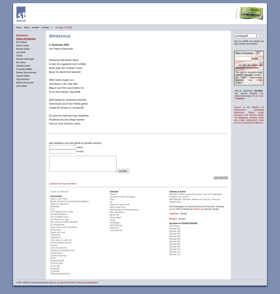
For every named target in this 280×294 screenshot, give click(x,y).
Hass (112, 202)
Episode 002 (174, 231)
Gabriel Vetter (23, 76)
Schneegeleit (115, 220)
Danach (113, 197)
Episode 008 (174, 247)
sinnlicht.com (198, 212)
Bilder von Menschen (59, 207)
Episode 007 (174, 244)
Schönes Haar (56, 266)
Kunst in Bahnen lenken (60, 246)
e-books (45, 27)
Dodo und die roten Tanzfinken (63, 230)
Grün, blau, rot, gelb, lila (60, 243)
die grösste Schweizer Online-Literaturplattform (77, 285)
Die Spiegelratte (57, 228)
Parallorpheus (56, 256)
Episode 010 (174, 252)
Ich (111, 205)
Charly (19, 55)
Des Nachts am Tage (59, 222)
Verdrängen (115, 226)
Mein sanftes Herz (118, 210)
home (19, 27)
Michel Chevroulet (25, 82)
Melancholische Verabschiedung (124, 213)
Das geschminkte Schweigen (122, 200)
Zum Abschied (116, 233)
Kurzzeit (54, 248)
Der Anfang (174, 229)
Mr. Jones (21, 62)
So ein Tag (55, 269)
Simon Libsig (22, 45)
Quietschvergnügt (58, 258)
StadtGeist (174, 217)
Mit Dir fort (114, 218)
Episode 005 (174, 239)
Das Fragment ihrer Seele (61, 215)
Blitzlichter (55, 209)
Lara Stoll (20, 52)
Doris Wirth (21, 86)
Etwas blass (55, 233)
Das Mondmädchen (59, 217)
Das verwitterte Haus (59, 220)
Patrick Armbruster (26, 39)
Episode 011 (174, 255)
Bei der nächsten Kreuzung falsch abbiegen (69, 204)
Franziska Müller (24, 69)
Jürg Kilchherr (23, 79)
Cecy (52, 212)
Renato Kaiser (23, 49)
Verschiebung (116, 228)
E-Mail (259, 80)
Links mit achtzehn (58, 251)
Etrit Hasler (21, 42)
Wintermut (114, 231)
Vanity (112, 223)
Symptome (55, 271)
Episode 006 (174, 242)
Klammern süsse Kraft (119, 207)
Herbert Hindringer (25, 59)
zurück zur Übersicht (59, 195)
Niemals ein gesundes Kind (62, 253)
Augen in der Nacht (59, 202)
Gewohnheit (55, 240)
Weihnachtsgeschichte (60, 277)
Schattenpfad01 (57, 264)
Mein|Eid (173, 222)
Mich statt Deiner (117, 215)
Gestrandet (55, 238)
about (27, 27)
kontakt (35, 27)
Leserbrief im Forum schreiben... (63, 187)
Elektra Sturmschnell (26, 72)
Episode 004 (174, 237)
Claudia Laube (23, 66)
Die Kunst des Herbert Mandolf (64, 225)
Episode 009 (174, 250)
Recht (53, 261)
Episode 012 (174, 257)
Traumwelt (55, 274)
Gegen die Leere (57, 235)
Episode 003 (174, 234)
